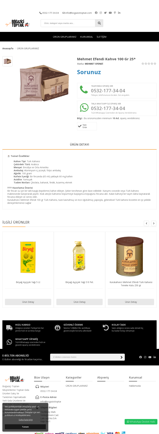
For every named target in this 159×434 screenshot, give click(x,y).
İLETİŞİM (101, 36)
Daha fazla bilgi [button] (26, 419)
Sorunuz (89, 72)
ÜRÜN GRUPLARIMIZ (64, 36)
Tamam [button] (25, 427)
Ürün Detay (28, 302)
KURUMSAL (86, 36)
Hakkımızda (135, 374)
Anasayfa (7, 48)
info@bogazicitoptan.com (77, 12)
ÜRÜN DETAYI (79, 145)
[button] (153, 224)
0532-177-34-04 (49, 12)
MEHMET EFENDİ (94, 63)
